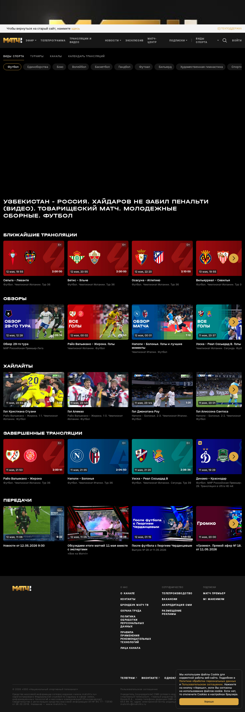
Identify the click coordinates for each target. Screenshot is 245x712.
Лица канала (130, 648)
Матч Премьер (214, 593)
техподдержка (231, 28)
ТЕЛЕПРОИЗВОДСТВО (177, 593)
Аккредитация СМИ (177, 605)
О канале (127, 593)
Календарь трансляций (86, 56)
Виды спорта (13, 56)
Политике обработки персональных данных (207, 681)
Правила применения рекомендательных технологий (135, 637)
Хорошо (209, 701)
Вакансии (169, 599)
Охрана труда (130, 610)
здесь (75, 28)
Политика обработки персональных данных (132, 621)
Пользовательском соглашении (202, 684)
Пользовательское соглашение (139, 689)
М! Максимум (213, 599)
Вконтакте (150, 678)
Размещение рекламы (172, 612)
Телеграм (127, 678)
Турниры (37, 56)
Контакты (128, 599)
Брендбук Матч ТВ (134, 605)
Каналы (56, 56)
